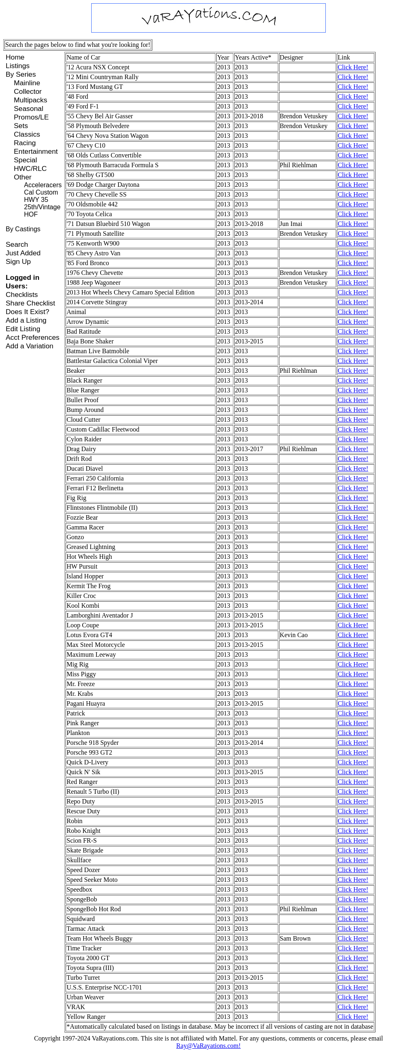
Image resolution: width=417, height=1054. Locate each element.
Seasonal (28, 108)
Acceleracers (42, 185)
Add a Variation (29, 346)
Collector (28, 91)
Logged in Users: (23, 281)
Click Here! (353, 67)
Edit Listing (23, 329)
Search (17, 244)
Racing (25, 143)
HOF (31, 214)
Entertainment (36, 151)
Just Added (23, 253)
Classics (27, 134)
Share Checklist (30, 303)
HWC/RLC (30, 168)
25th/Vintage (42, 207)
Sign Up (18, 261)
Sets (21, 126)
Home (15, 57)
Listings (18, 66)
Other (22, 177)
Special (25, 160)
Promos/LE (31, 117)
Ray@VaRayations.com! (208, 1045)
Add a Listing (26, 320)
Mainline (27, 83)
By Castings (23, 229)
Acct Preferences (32, 337)
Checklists (22, 294)
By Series (21, 74)
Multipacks (30, 100)
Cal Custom (41, 192)
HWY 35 (36, 199)
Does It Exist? (27, 312)
